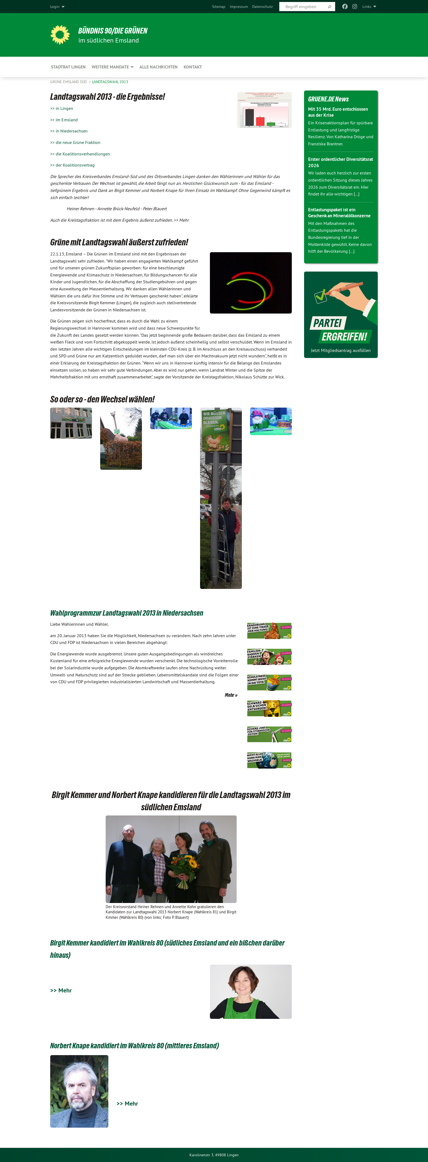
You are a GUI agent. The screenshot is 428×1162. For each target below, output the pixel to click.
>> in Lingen (61, 108)
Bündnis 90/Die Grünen (117, 30)
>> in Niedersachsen (69, 131)
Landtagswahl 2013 (110, 81)
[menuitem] (218, 6)
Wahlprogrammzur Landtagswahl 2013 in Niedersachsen (139, 612)
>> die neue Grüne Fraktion (75, 142)
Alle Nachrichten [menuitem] (158, 67)
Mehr (229, 695)
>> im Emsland (64, 119)
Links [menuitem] (366, 6)
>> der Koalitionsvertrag (72, 165)
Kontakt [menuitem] (193, 67)
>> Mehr (61, 990)
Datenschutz (262, 6)
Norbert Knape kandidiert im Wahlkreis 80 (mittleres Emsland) (148, 1045)
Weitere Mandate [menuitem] (110, 67)
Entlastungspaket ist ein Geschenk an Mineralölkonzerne (333, 215)
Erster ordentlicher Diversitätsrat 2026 (328, 162)
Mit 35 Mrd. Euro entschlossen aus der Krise (340, 112)
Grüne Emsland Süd (69, 81)
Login (55, 6)
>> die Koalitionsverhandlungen (80, 153)
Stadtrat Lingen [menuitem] (68, 67)
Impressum (239, 6)
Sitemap (218, 6)
